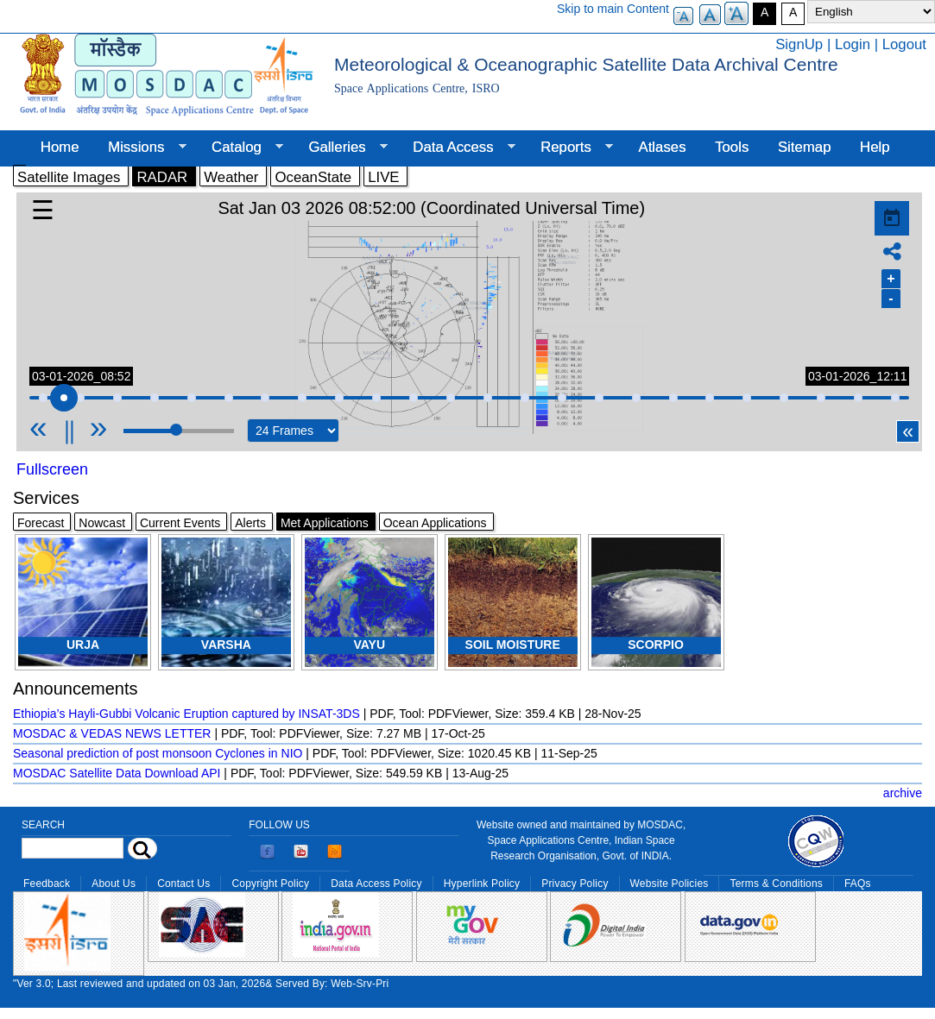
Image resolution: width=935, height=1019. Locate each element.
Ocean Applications (435, 523)
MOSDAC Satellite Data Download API (116, 773)
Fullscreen (52, 469)
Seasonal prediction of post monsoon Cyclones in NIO (157, 753)
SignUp (799, 44)
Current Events (180, 523)
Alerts (250, 523)
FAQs (857, 883)
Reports (569, 147)
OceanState (313, 177)
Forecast (40, 523)
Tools (732, 147)
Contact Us (183, 883)
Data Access (456, 147)
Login (852, 44)
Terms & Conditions (776, 883)
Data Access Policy (376, 883)
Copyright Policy (270, 883)
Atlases (662, 147)
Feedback (46, 883)
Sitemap (804, 147)
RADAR (161, 177)
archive (902, 793)
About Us (114, 883)
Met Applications (325, 523)
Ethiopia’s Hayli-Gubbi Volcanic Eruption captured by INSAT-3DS (186, 713)
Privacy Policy (574, 883)
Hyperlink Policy (482, 883)
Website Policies (669, 883)
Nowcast (102, 523)
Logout (904, 44)
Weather (231, 177)
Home (60, 147)
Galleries (341, 147)
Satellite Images (68, 177)
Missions (139, 147)
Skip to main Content (613, 9)
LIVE (383, 177)
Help (875, 147)
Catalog (240, 147)
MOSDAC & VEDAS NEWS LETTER (112, 733)
